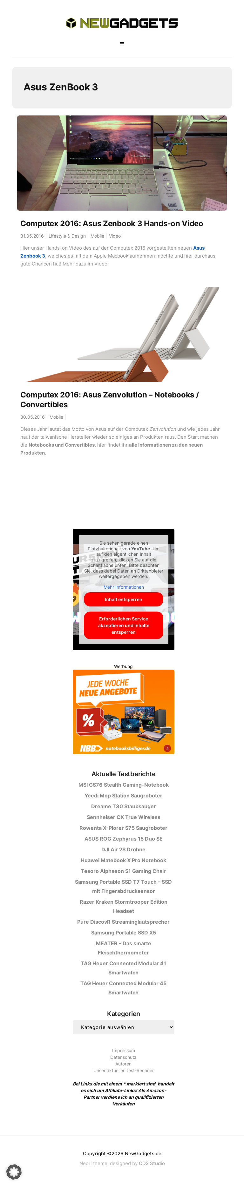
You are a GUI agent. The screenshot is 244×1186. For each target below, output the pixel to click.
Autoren (123, 1063)
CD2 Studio (152, 1163)
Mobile (97, 236)
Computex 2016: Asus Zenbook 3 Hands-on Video (111, 223)
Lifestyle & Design (67, 236)
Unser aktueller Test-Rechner (123, 1070)
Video (115, 236)
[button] (14, 1172)
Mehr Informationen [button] (123, 587)
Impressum (123, 1050)
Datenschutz (123, 1057)
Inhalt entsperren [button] (123, 599)
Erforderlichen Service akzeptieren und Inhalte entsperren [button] (123, 625)
